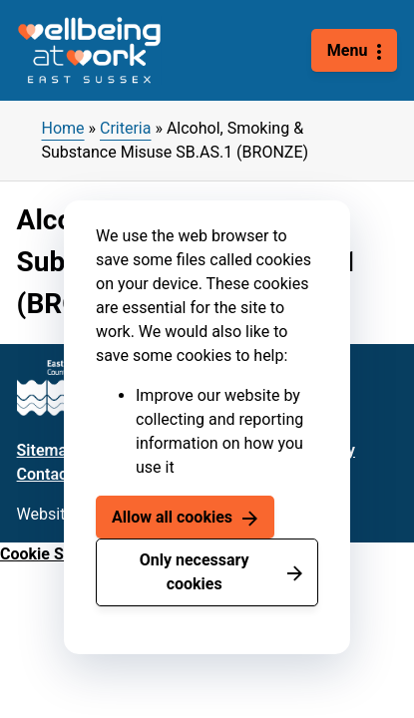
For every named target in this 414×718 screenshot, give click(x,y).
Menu (347, 50)
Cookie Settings (57, 553)
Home (63, 128)
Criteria (125, 128)
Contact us (55, 474)
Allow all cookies (172, 517)
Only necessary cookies (194, 571)
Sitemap (46, 450)
